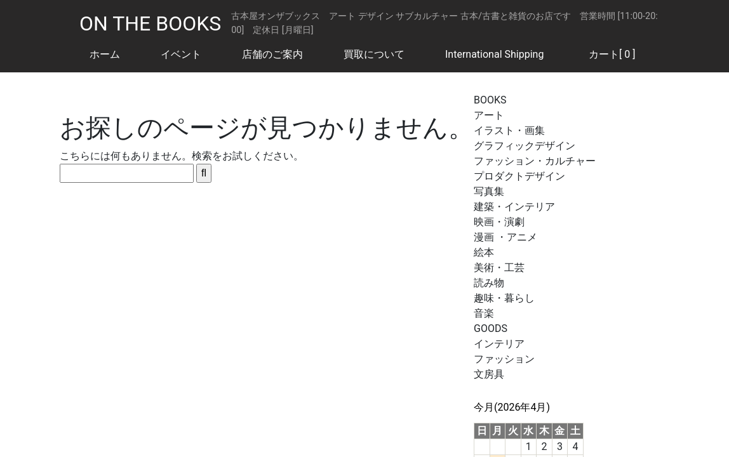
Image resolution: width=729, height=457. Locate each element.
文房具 (489, 374)
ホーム (105, 54)
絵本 (484, 252)
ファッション (504, 359)
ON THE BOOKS (150, 23)
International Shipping (494, 54)
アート (489, 115)
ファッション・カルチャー (535, 161)
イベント (181, 54)
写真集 (489, 191)
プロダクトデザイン (519, 176)
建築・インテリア (514, 207)
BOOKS (490, 100)
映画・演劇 (499, 222)
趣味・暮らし (504, 298)
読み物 (489, 283)
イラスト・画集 (509, 130)
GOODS (490, 328)
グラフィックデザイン (524, 146)
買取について (374, 54)
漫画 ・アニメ (505, 237)
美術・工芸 (499, 268)
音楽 (484, 313)
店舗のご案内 (272, 54)
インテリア (499, 344)
